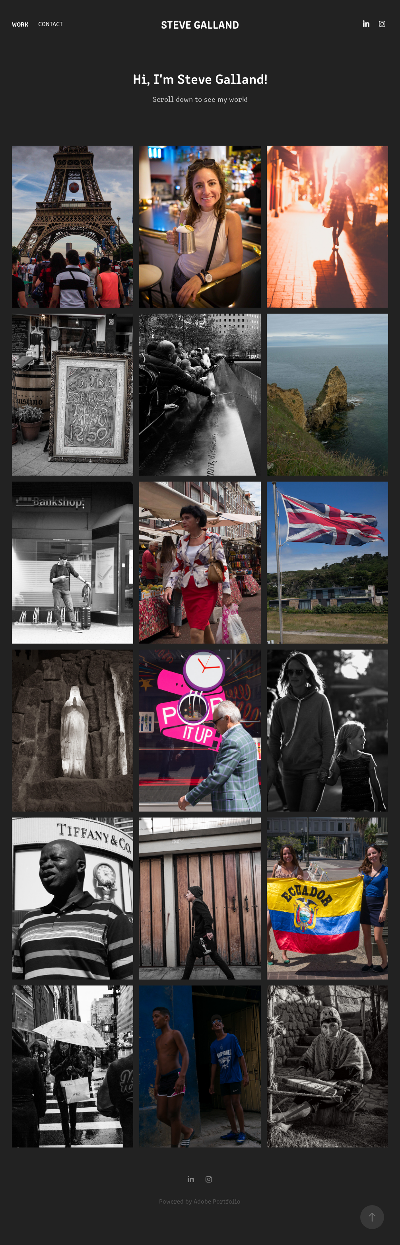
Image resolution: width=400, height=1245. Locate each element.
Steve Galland (200, 24)
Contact (50, 24)
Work (20, 24)
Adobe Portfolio (217, 1201)
